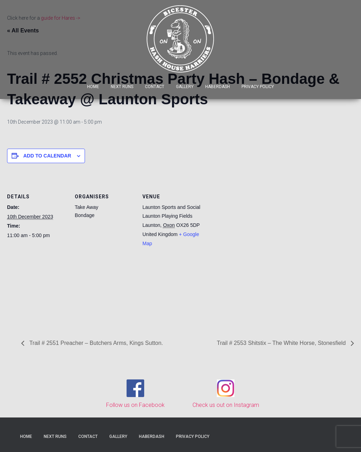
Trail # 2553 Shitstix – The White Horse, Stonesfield (282, 343)
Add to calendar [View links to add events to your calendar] (47, 156)
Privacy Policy (257, 86)
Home (93, 86)
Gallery (185, 86)
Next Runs (122, 86)
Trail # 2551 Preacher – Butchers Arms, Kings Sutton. (95, 343)
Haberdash (217, 86)
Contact (154, 86)
